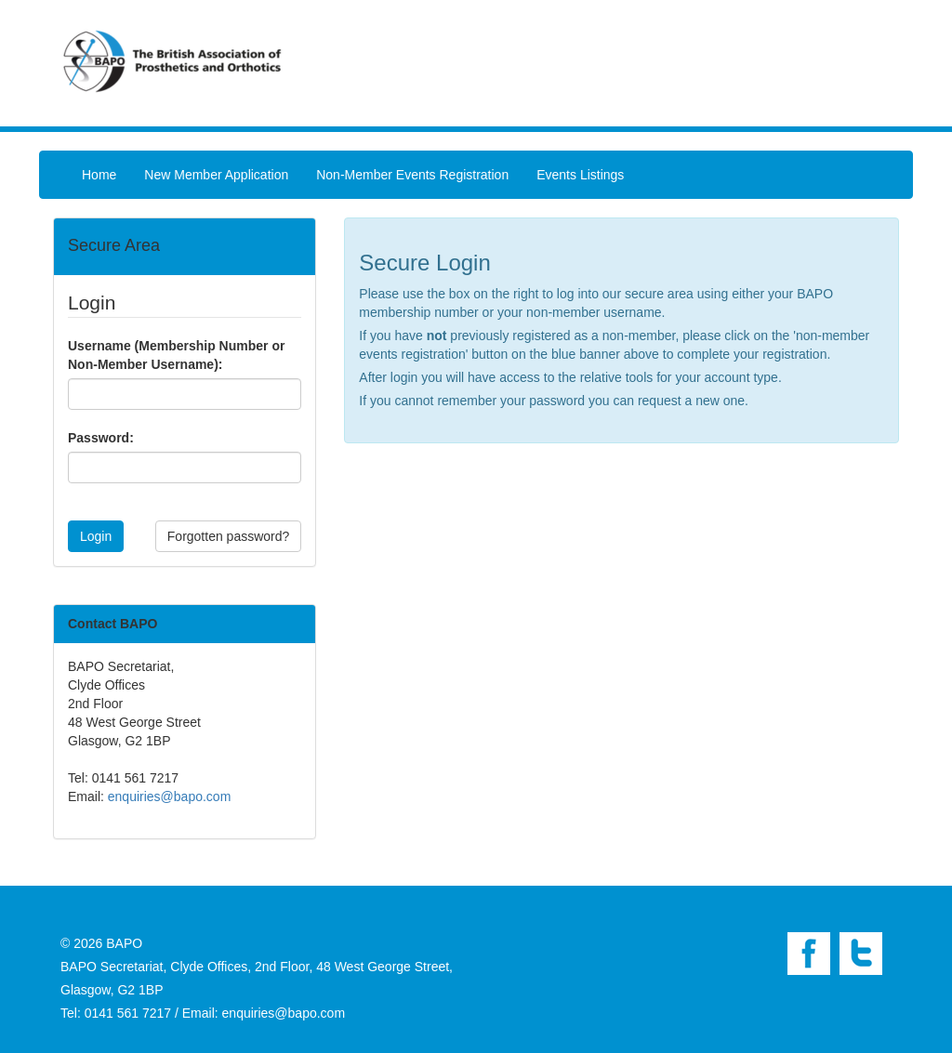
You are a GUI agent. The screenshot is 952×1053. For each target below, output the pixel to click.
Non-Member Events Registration (412, 174)
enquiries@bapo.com (169, 796)
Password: (101, 437)
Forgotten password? (228, 536)
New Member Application (216, 174)
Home (99, 174)
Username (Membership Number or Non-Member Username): (176, 355)
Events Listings (580, 174)
